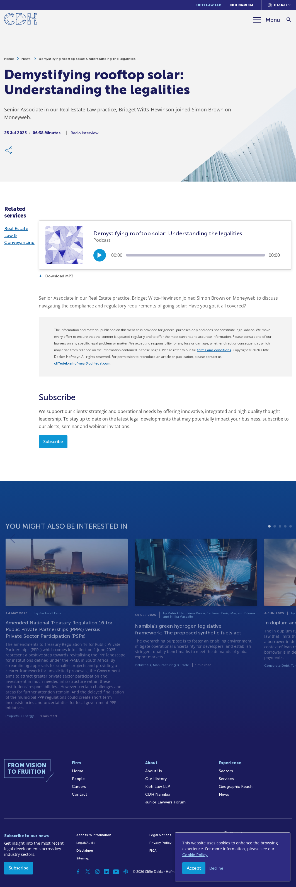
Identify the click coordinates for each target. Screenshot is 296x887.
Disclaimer (84, 850)
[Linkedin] (106, 871)
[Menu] (266, 19)
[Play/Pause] (99, 255)
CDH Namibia (241, 5)
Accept (194, 868)
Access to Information (93, 835)
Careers (79, 786)
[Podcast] (125, 871)
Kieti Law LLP (208, 5)
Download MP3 (56, 276)
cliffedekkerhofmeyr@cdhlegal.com (82, 363)
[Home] (20, 20)
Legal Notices (160, 835)
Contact (79, 794)
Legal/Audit (85, 843)
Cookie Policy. (195, 854)
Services (226, 778)
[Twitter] (87, 871)
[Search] (289, 20)
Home (9, 60)
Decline (216, 868)
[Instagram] (97, 871)
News (26, 60)
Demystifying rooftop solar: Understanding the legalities (87, 60)
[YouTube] (116, 871)
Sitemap (82, 858)
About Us (153, 771)
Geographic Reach (236, 786)
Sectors (226, 771)
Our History (156, 778)
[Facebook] (78, 871)
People (78, 778)
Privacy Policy (160, 843)
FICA (153, 850)
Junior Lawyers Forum (165, 802)
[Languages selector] (279, 5)
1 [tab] (269, 545)
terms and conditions (214, 350)
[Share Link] (9, 152)
